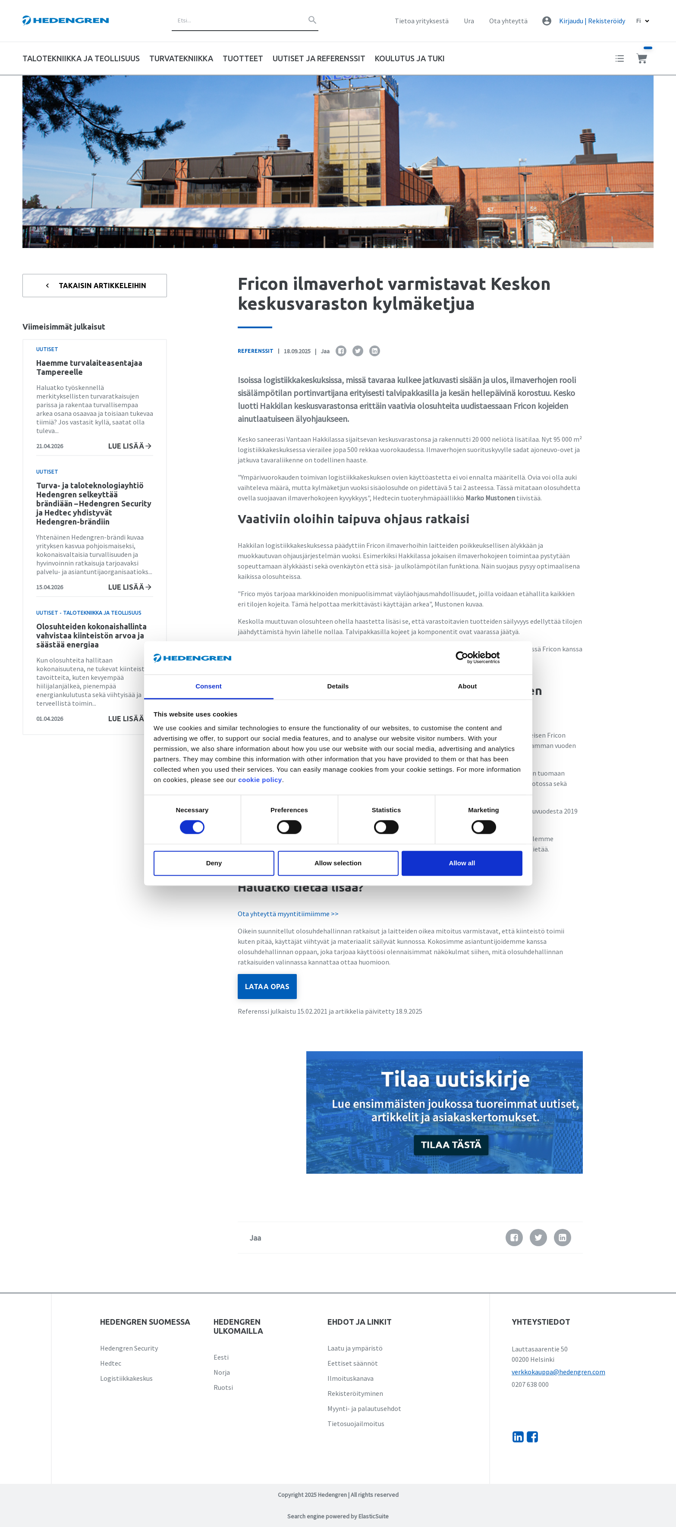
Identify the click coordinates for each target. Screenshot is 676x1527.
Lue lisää (130, 446)
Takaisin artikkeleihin (94, 285)
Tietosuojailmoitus (355, 1423)
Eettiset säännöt (352, 1363)
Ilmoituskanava (350, 1378)
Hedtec (110, 1363)
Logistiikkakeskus (126, 1378)
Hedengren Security (129, 1348)
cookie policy (260, 779)
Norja (222, 1372)
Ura (469, 20)
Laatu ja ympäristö (355, 1348)
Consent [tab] (208, 686)
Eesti (221, 1357)
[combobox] (245, 20)
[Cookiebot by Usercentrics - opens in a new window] (468, 657)
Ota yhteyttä (508, 20)
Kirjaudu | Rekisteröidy (592, 20)
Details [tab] (338, 686)
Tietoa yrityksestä (422, 20)
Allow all (462, 863)
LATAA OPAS (267, 986)
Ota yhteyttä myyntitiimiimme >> (288, 913)
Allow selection (338, 863)
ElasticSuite (373, 1516)
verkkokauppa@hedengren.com (558, 1371)
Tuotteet (243, 58)
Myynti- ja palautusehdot (364, 1408)
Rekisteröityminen (355, 1393)
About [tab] (467, 686)
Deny (214, 863)
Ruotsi (223, 1387)
